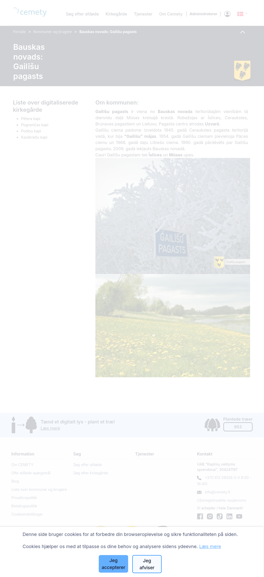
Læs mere (210, 546)
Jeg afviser (146, 564)
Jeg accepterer (113, 564)
